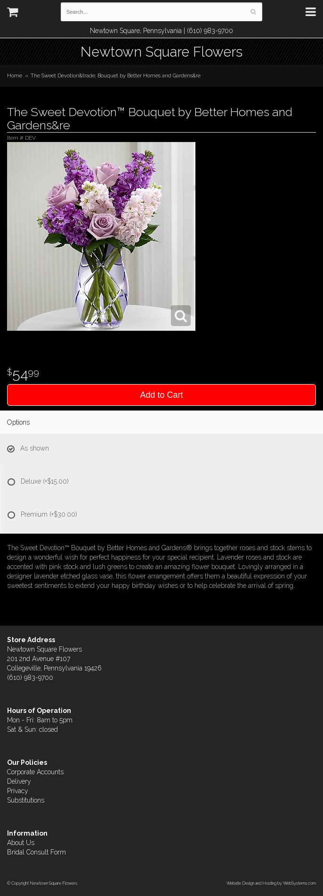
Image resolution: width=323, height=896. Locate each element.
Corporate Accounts (35, 772)
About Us (20, 842)
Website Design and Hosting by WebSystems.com (271, 883)
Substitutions (25, 800)
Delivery (19, 781)
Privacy (17, 791)
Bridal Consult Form (36, 852)
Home (14, 75)
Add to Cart (161, 395)
